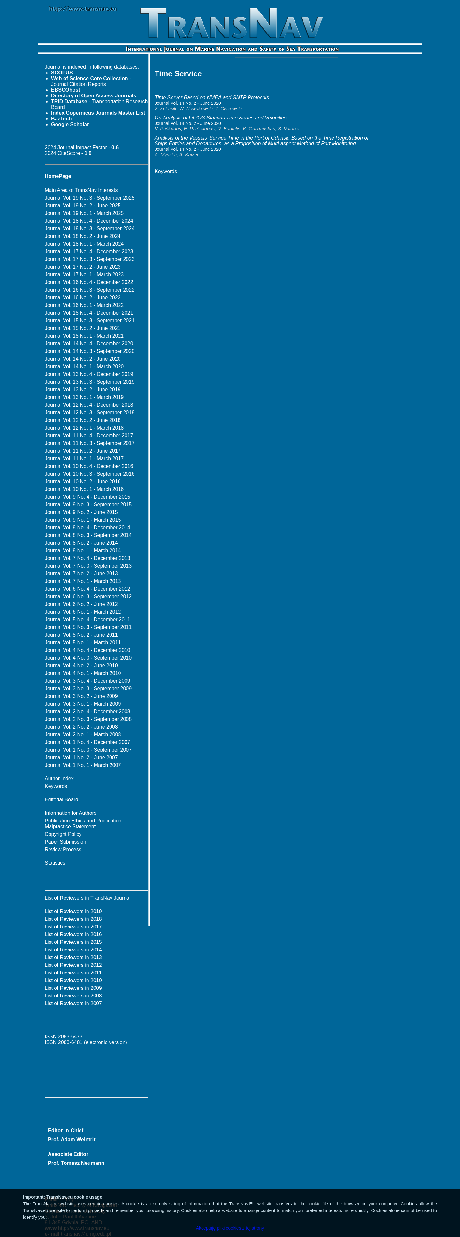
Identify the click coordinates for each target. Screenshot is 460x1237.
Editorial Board (61, 799)
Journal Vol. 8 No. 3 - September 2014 (88, 535)
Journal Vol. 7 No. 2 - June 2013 (81, 573)
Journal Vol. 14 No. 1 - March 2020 (84, 366)
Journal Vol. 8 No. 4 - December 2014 (87, 527)
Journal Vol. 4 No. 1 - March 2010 (83, 673)
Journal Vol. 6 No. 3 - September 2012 (88, 596)
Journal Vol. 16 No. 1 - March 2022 (84, 305)
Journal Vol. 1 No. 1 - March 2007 (83, 765)
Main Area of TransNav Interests (81, 190)
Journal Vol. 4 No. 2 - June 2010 (81, 665)
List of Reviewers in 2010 (73, 980)
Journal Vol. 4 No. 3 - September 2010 (88, 657)
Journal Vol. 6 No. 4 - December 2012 (87, 589)
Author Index (59, 778)
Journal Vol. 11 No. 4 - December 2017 (89, 435)
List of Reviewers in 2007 (73, 1003)
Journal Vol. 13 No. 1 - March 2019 (84, 397)
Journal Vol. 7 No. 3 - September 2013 (88, 566)
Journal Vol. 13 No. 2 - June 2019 (83, 389)
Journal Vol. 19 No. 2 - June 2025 (83, 205)
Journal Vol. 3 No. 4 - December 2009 (87, 680)
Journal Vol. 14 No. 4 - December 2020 (89, 343)
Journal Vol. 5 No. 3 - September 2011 (88, 627)
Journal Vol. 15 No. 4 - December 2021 (89, 313)
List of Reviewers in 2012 (73, 965)
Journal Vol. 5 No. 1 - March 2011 (83, 642)
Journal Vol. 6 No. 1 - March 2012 (83, 612)
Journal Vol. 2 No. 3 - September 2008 (88, 719)
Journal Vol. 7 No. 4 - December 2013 (87, 558)
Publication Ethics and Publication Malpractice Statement (83, 823)
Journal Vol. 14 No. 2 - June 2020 (83, 359)
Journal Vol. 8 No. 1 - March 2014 (83, 550)
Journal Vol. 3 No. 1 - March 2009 (83, 703)
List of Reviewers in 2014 (73, 949)
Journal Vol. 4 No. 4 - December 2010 (87, 650)
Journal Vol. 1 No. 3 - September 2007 (88, 749)
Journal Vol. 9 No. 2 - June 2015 (81, 512)
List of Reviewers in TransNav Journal (88, 898)
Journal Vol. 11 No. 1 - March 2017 (84, 458)
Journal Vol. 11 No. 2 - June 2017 (83, 451)
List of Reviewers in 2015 (73, 942)
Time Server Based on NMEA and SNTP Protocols (212, 97)
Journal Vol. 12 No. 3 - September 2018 (89, 412)
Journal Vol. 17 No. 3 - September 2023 (89, 259)
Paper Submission (65, 841)
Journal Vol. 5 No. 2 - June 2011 (81, 635)
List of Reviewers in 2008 (73, 995)
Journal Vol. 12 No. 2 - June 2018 (83, 420)
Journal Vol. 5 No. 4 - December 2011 (87, 619)
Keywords (56, 786)
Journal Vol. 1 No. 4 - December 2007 (87, 742)
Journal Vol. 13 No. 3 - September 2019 (89, 382)
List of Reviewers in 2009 (73, 988)
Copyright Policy (63, 834)
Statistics (55, 863)
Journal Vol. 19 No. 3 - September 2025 (89, 198)
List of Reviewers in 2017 (73, 926)
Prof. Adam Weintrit (71, 1139)
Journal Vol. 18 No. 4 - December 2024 (89, 221)
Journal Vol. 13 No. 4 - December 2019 (89, 374)
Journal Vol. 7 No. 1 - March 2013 (83, 581)
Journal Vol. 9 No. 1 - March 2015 (83, 520)
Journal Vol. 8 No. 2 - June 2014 (81, 543)
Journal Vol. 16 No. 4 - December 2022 (89, 282)
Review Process (63, 849)
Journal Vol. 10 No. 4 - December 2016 (89, 466)
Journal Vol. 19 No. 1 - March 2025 (84, 213)
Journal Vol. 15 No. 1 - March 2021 (84, 336)
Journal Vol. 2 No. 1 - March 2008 (83, 734)
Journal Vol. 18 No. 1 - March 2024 (84, 244)
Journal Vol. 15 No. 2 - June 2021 (83, 328)
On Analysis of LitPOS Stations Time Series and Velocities (221, 117)
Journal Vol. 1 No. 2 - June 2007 (81, 757)
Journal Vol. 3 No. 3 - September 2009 (88, 688)
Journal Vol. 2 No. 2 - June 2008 (81, 726)
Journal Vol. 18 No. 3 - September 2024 (89, 228)
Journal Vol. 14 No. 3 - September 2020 (89, 351)
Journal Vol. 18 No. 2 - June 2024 (83, 236)
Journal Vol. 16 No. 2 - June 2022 (83, 297)
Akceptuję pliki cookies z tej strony (230, 1228)
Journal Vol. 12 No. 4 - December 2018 (89, 405)
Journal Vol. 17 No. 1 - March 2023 (84, 274)
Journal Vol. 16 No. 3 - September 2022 (89, 290)
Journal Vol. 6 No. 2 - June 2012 (81, 604)
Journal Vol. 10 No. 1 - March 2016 (84, 489)
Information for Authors (70, 813)
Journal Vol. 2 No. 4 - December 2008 (87, 711)
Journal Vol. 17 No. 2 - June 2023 (83, 267)
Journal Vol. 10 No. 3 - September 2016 (89, 474)
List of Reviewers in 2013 (73, 957)
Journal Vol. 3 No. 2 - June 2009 (81, 696)
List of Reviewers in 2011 (73, 972)
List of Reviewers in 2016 (73, 934)
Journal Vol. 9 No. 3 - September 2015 (88, 504)
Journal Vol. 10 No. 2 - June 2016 (83, 481)
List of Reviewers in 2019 (73, 911)
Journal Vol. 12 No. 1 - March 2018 (84, 428)
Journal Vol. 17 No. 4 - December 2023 (89, 251)
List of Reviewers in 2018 (73, 919)
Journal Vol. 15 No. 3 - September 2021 (89, 320)
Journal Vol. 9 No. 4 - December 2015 (87, 497)
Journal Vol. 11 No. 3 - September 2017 (89, 443)
